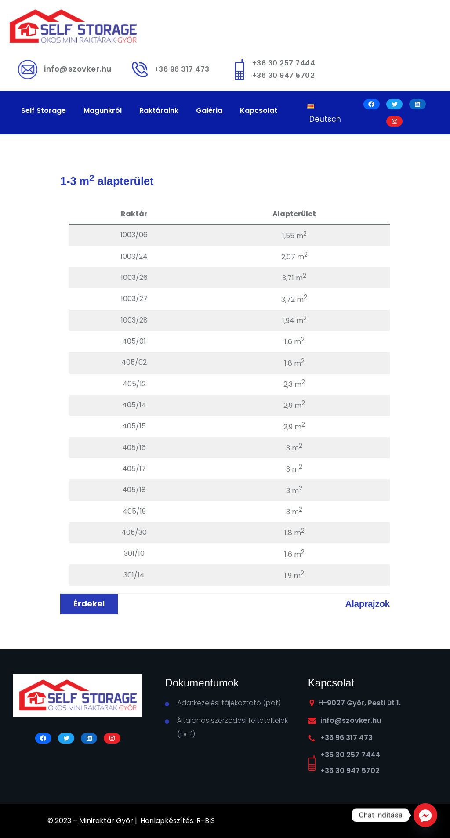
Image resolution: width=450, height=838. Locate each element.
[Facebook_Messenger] (425, 815)
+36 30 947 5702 (283, 75)
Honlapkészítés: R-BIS (177, 821)
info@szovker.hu (78, 69)
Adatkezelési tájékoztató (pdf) (229, 703)
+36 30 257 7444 (284, 63)
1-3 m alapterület (107, 181)
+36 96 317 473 (182, 69)
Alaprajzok (367, 604)
